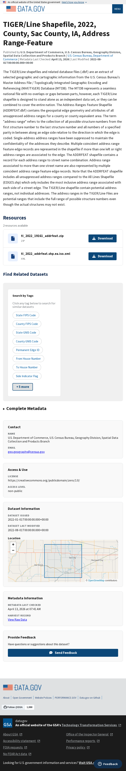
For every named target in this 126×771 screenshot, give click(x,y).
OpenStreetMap (96, 580)
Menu (117, 9)
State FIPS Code (26, 315)
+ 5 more (22, 387)
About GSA (13, 734)
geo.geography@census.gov (26, 452)
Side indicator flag (27, 376)
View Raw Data (17, 619)
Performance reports (83, 741)
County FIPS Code (27, 324)
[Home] (25, 8)
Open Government (22, 697)
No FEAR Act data (17, 754)
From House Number (28, 358)
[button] (13, 545)
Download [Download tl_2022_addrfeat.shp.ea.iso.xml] (102, 256)
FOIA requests (15, 747)
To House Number (27, 367)
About (6, 697)
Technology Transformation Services (91, 725)
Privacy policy (78, 747)
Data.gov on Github (90, 697)
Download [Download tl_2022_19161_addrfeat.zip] (102, 238)
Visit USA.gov (91, 763)
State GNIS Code (26, 332)
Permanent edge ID (27, 350)
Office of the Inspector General (89, 734)
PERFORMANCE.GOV (65, 697)
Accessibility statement (21, 741)
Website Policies (43, 697)
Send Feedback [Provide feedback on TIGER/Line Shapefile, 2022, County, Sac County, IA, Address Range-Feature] (63, 653)
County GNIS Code (27, 341)
